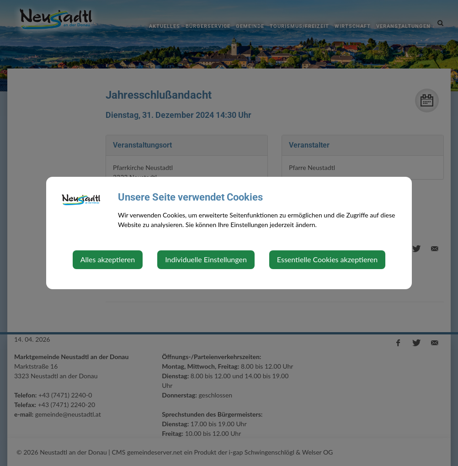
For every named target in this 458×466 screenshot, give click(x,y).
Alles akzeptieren (107, 259)
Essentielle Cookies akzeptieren (327, 259)
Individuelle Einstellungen (206, 259)
